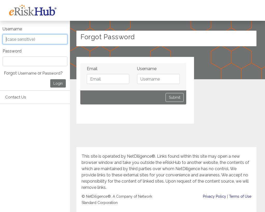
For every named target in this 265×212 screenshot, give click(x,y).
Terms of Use (240, 196)
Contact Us (15, 97)
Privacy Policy (214, 196)
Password (12, 51)
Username (12, 29)
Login (58, 83)
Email (92, 68)
